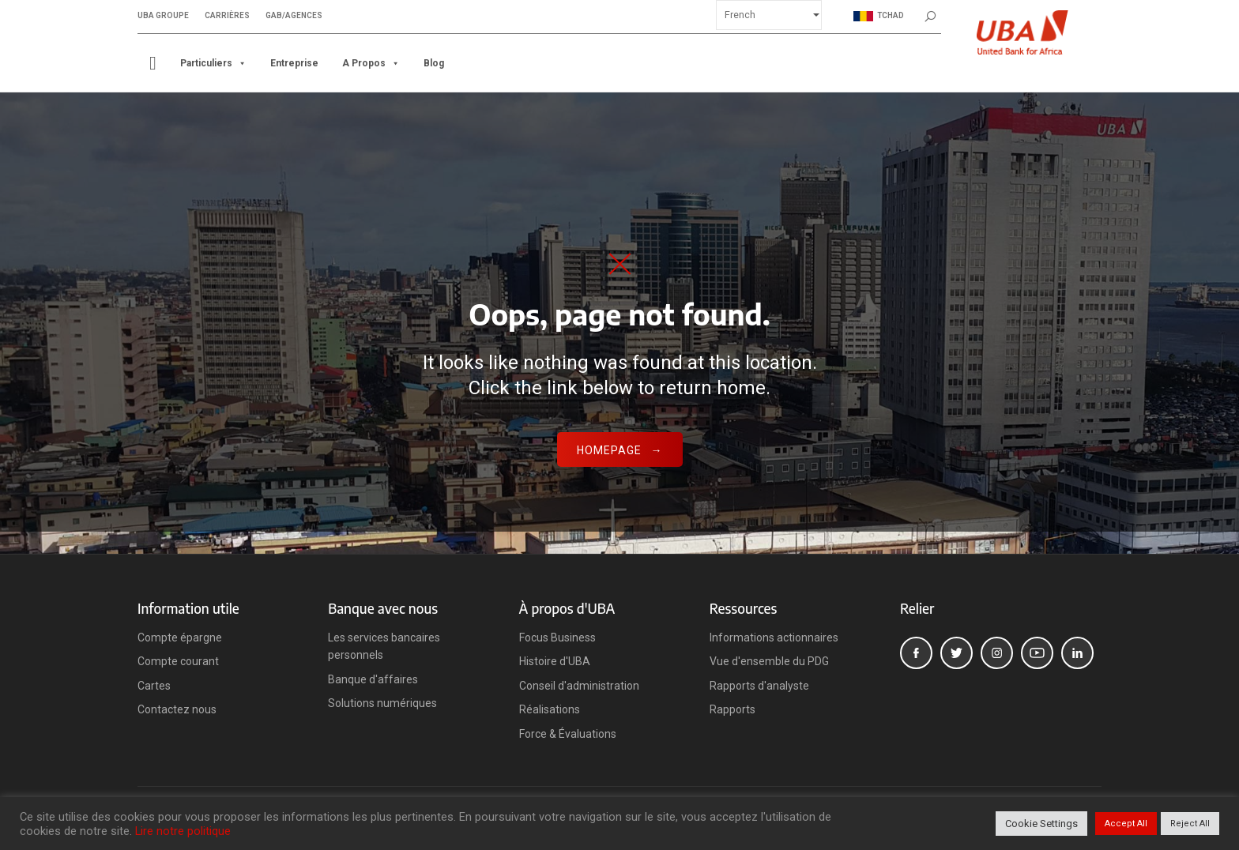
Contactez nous (177, 709)
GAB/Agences (294, 16)
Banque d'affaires (373, 679)
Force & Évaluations (567, 734)
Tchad (878, 16)
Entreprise (294, 63)
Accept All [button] (1126, 823)
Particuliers (213, 63)
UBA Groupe (163, 16)
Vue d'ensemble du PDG (769, 661)
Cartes (154, 685)
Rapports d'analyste (759, 685)
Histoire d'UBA (554, 661)
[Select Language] (769, 15)
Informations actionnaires (774, 637)
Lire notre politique (183, 831)
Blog (434, 63)
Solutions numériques (382, 703)
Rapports (732, 709)
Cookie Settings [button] (1041, 823)
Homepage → (620, 450)
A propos (371, 63)
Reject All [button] (1190, 823)
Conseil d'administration (579, 685)
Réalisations (549, 709)
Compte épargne (179, 637)
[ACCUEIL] (152, 63)
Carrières (227, 16)
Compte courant (178, 661)
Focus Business (557, 637)
